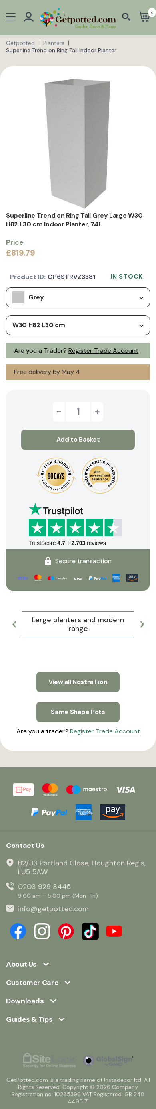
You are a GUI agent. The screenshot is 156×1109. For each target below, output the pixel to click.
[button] (14, 624)
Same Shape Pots (78, 712)
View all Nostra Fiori (78, 682)
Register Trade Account (103, 350)
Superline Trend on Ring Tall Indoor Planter (61, 50)
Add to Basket (78, 439)
